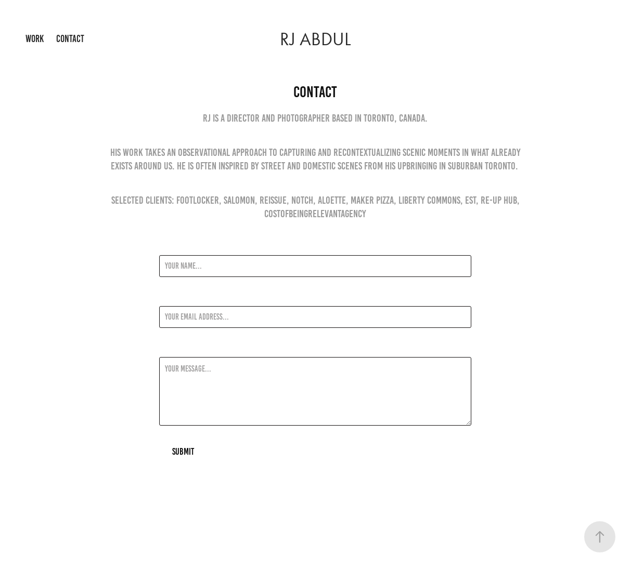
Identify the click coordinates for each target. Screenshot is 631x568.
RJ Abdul (315, 39)
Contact (70, 38)
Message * (173, 348)
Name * (169, 246)
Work (34, 38)
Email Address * (182, 297)
